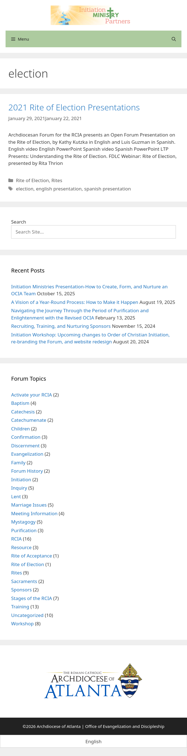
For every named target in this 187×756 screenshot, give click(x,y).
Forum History (27, 471)
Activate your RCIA (31, 394)
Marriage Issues (29, 505)
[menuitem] (93, 741)
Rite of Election (32, 180)
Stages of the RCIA (31, 598)
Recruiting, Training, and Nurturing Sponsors (61, 326)
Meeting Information (34, 513)
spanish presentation (107, 188)
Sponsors (21, 589)
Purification (23, 530)
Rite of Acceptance (31, 555)
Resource (21, 547)
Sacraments (24, 581)
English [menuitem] (93, 741)
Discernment (25, 445)
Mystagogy (23, 522)
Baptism (20, 403)
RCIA (16, 539)
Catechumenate (28, 420)
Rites (56, 180)
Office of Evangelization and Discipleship (124, 726)
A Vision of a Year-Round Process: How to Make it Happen (74, 302)
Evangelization (27, 454)
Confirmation (26, 437)
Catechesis (23, 411)
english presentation (59, 188)
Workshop (22, 623)
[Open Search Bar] (173, 39)
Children (20, 428)
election (24, 188)
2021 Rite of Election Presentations (74, 107)
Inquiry (19, 488)
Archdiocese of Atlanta (59, 726)
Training (20, 606)
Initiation (21, 479)
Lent (16, 496)
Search (18, 222)
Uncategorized (27, 615)
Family (18, 462)
